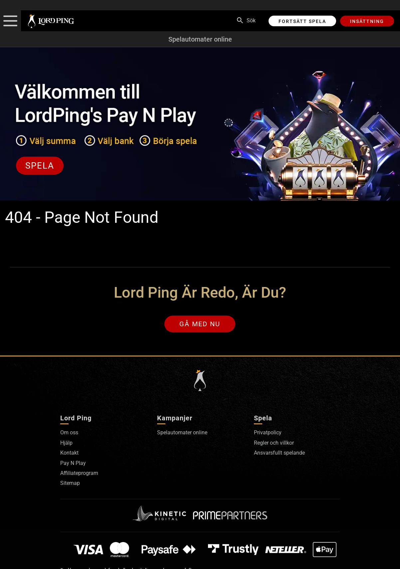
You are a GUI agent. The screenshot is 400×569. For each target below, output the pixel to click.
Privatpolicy (268, 432)
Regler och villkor (274, 443)
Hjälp (66, 443)
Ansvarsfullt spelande (279, 453)
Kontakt (69, 453)
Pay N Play (73, 463)
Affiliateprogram (79, 473)
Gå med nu (199, 324)
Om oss (69, 432)
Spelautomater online (200, 39)
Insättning (367, 21)
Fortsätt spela (302, 21)
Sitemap (70, 483)
